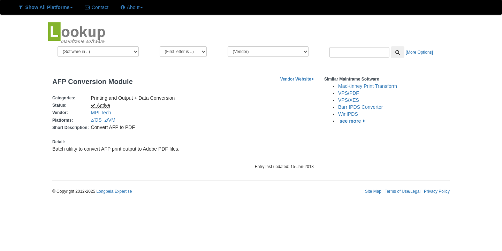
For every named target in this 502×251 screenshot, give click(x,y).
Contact (96, 7)
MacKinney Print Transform (367, 86)
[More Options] (419, 52)
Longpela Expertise (114, 191)
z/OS (97, 120)
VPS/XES (348, 100)
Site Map (373, 191)
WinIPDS (348, 114)
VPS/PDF (348, 93)
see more (353, 121)
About (131, 7)
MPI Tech (101, 112)
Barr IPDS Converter (360, 107)
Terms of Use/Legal (402, 191)
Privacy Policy (437, 191)
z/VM (111, 120)
